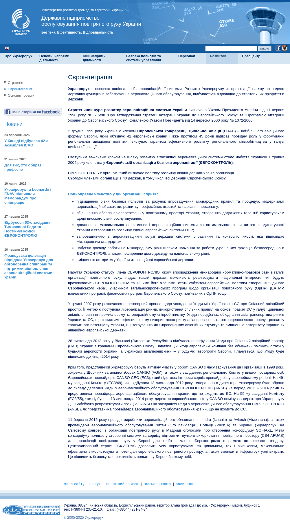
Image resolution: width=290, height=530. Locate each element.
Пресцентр (251, 56)
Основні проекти (21, 95)
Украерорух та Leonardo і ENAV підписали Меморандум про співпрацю (27, 196)
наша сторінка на (32, 112)
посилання (185, 484)
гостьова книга (157, 484)
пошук (95, 484)
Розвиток (218, 56)
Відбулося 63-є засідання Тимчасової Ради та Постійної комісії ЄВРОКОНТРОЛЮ (28, 229)
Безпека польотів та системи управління (143, 58)
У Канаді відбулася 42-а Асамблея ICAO (26, 143)
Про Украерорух (18, 56)
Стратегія (15, 83)
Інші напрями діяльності (94, 58)
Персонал (186, 56)
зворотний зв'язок (122, 484)
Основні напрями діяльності (54, 58)
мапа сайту (74, 484)
